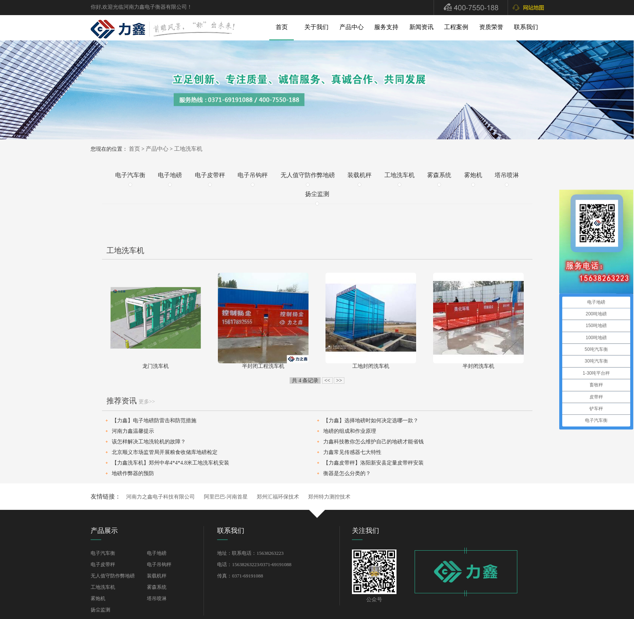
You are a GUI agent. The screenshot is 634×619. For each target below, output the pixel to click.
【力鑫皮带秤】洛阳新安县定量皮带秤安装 (373, 463)
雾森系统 (439, 175)
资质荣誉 (491, 27)
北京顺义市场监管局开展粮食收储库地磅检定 (165, 452)
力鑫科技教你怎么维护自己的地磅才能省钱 (373, 442)
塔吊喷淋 (507, 175)
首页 (282, 27)
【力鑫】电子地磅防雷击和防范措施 (154, 420)
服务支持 (386, 27)
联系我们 (526, 27)
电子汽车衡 (130, 175)
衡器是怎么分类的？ (347, 473)
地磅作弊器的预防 (133, 473)
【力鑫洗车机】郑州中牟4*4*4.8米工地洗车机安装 (171, 463)
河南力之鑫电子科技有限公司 (160, 497)
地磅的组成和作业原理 (349, 431)
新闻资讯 (421, 27)
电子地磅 (170, 175)
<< (327, 380)
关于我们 (316, 27)
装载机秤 (359, 175)
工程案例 (456, 27)
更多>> (147, 401)
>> (339, 380)
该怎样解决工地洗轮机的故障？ (149, 442)
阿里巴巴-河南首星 (226, 497)
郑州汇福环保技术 (278, 497)
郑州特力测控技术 (329, 497)
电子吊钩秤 (253, 175)
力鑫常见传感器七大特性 (352, 452)
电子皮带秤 (210, 175)
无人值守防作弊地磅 (308, 175)
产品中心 (351, 27)
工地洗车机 (188, 149)
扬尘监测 (317, 194)
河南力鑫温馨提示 (133, 431)
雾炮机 (473, 175)
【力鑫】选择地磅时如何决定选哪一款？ (370, 420)
